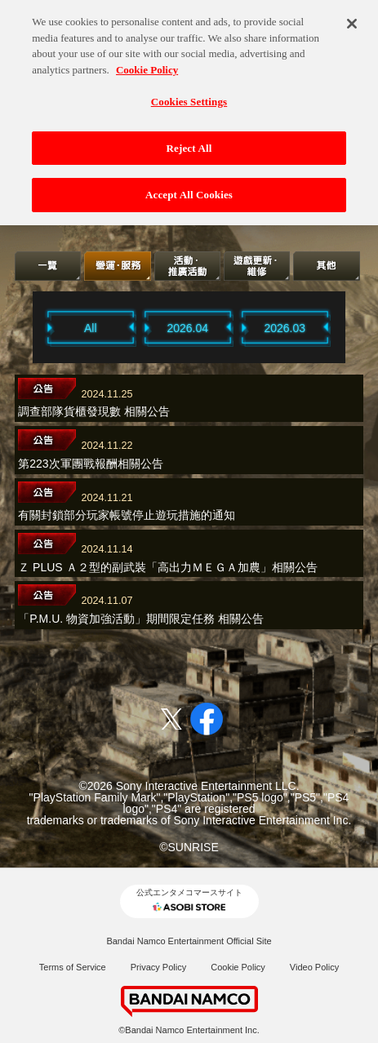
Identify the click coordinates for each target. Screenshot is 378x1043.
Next (351, 327)
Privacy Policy (158, 967)
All (90, 328)
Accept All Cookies (189, 189)
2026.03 (284, 328)
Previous (26, 327)
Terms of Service (72, 967)
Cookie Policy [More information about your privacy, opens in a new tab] (147, 63)
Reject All (189, 141)
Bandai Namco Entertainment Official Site (188, 941)
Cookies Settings (189, 96)
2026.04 (187, 328)
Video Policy (314, 967)
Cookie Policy (238, 967)
